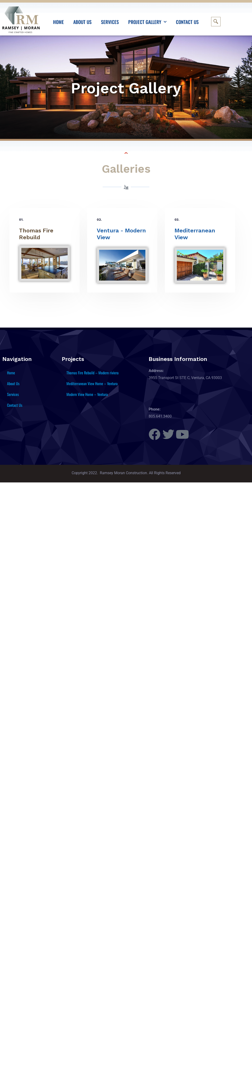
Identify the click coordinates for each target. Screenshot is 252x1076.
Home (58, 21)
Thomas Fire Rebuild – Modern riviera (92, 373)
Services (110, 21)
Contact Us (187, 21)
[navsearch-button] (216, 21)
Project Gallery (147, 22)
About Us (82, 21)
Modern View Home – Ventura (87, 394)
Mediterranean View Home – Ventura (92, 383)
